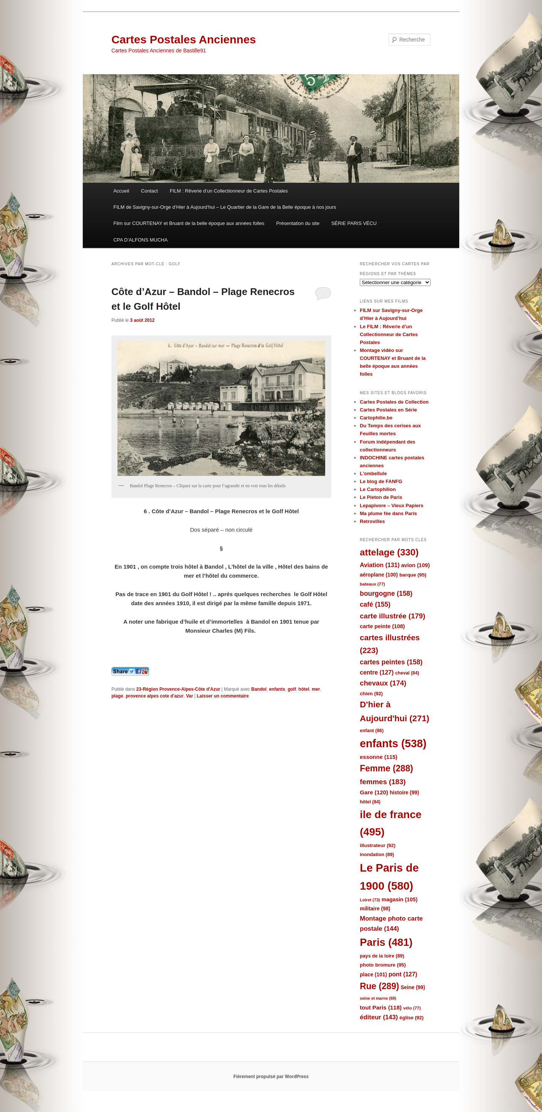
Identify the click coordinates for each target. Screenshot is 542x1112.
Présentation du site (298, 223)
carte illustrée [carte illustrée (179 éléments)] (392, 616)
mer (316, 689)
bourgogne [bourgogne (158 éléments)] (386, 593)
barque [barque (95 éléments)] (412, 575)
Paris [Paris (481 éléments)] (386, 942)
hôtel (303, 689)
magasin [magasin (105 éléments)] (400, 899)
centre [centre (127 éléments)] (377, 672)
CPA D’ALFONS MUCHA (140, 240)
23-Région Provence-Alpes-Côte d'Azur (178, 689)
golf (292, 689)
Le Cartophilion (378, 489)
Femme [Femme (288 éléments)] (386, 768)
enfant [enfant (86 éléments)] (372, 730)
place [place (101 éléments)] (373, 974)
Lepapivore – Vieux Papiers (391, 505)
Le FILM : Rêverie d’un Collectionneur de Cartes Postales (389, 334)
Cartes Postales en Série (388, 410)
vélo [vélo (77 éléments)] (412, 1008)
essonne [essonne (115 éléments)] (378, 757)
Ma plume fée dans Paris (388, 513)
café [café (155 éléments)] (375, 604)
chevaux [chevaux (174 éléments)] (383, 683)
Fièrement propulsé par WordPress (271, 1076)
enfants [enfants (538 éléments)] (393, 743)
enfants (277, 689)
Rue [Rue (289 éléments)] (379, 986)
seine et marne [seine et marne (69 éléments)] (378, 998)
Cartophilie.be (376, 418)
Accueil (121, 191)
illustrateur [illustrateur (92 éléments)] (378, 845)
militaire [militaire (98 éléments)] (375, 909)
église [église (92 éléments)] (411, 1017)
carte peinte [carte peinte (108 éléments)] (382, 626)
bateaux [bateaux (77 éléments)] (372, 584)
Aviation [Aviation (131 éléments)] (380, 564)
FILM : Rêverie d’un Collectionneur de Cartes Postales (229, 191)
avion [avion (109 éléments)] (415, 565)
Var (189, 696)
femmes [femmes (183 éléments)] (383, 782)
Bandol (258, 689)
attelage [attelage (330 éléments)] (389, 552)
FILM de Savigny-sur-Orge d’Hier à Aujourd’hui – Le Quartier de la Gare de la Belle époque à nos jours (224, 207)
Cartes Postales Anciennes (183, 39)
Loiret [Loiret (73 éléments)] (370, 900)
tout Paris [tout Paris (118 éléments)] (381, 1007)
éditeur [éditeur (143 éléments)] (379, 1017)
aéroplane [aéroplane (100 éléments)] (379, 575)
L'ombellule (373, 473)
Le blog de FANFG (381, 481)
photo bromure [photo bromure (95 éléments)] (383, 965)
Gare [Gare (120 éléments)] (374, 792)
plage (117, 696)
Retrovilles (372, 521)
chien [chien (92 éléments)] (371, 693)
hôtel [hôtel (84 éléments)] (370, 802)
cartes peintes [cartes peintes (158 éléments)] (391, 662)
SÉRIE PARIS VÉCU (353, 223)
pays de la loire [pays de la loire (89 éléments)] (382, 956)
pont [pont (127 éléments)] (402, 974)
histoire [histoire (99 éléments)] (404, 792)
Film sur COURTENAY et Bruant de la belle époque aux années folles (188, 223)
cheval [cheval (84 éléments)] (407, 673)
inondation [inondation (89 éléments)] (377, 854)
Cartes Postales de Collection (394, 402)
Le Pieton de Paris (381, 497)
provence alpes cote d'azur (155, 696)
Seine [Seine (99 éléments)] (412, 987)
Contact (149, 191)
